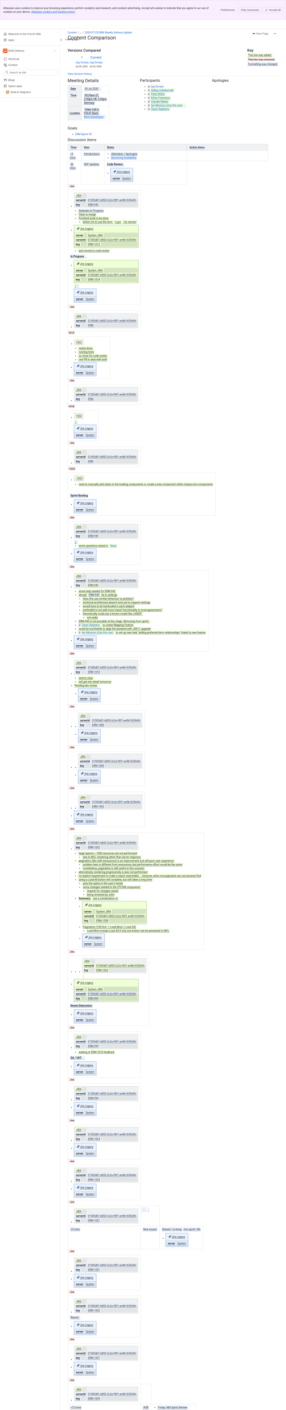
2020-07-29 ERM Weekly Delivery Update (108, 32)
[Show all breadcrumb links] (80, 32)
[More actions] (274, 33)
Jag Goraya (82, 62)
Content (72, 32)
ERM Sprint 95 (83, 134)
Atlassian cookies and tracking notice (53, 11)
